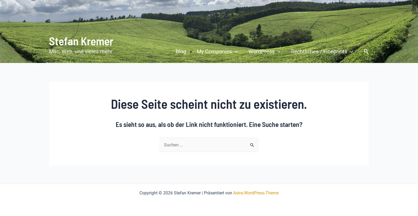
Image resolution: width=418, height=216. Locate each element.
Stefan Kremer (81, 40)
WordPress (264, 51)
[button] (366, 51)
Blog (181, 51)
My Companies (217, 51)
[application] (235, 51)
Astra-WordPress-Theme (256, 192)
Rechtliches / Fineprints (322, 51)
